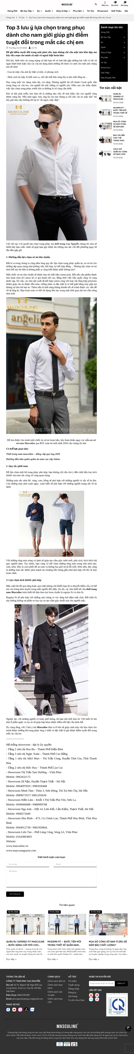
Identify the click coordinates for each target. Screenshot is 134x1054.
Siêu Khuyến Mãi (108, 78)
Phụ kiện (77, 11)
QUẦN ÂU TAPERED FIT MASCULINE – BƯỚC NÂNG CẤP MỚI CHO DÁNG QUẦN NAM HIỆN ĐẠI (119, 97)
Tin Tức (90, 11)
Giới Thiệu (116, 11)
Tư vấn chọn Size (76, 1000)
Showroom (102, 11)
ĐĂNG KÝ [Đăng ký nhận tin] (121, 984)
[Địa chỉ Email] (108, 983)
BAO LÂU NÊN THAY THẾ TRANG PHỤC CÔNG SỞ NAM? (120, 138)
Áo (38, 11)
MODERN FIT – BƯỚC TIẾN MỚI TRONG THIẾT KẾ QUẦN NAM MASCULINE (120, 110)
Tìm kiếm (72, 981)
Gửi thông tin (15, 894)
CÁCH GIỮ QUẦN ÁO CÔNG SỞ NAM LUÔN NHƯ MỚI (120, 152)
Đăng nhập (73, 989)
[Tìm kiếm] (96, 4)
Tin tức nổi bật (110, 88)
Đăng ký (72, 993)
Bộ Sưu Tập (26, 11)
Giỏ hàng (72, 996)
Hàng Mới (12, 11)
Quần (48, 11)
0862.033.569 (23, 995)
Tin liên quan (67, 905)
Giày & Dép (62, 11)
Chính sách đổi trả (56, 981)
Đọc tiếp (11, 959)
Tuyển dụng (73, 985)
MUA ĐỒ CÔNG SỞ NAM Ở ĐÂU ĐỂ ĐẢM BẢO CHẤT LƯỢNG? (119, 124)
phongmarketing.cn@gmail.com (27, 999)
